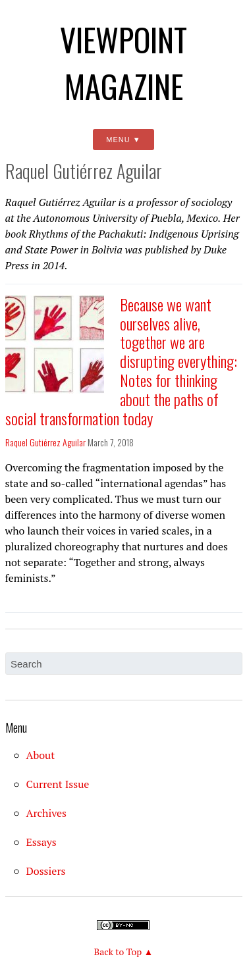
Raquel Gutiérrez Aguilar (45, 442)
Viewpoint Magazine (123, 62)
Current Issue (58, 784)
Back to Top (118, 951)
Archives (46, 813)
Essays (41, 842)
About (40, 755)
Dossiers (46, 871)
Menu (118, 140)
